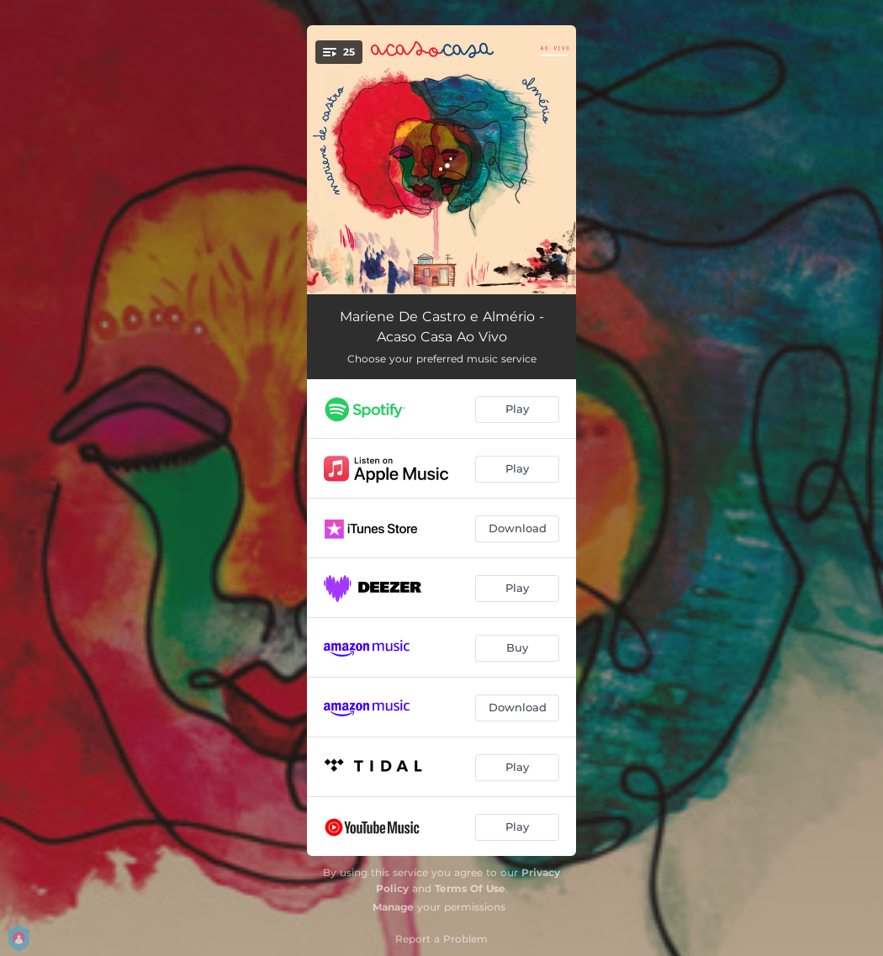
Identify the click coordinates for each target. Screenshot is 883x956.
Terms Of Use (470, 888)
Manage (393, 907)
